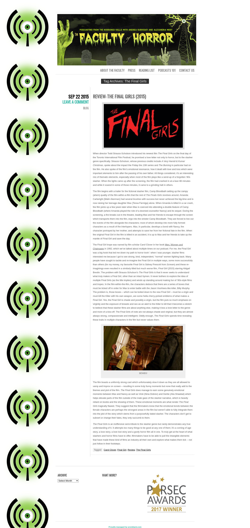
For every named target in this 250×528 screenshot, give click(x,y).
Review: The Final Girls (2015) (119, 96)
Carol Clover (110, 450)
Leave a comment (75, 102)
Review (131, 450)
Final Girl (121, 450)
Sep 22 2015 (78, 96)
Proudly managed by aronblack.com (125, 527)
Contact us (186, 70)
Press (131, 70)
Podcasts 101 (167, 70)
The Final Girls (143, 450)
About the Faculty (112, 70)
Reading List (147, 70)
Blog (86, 108)
